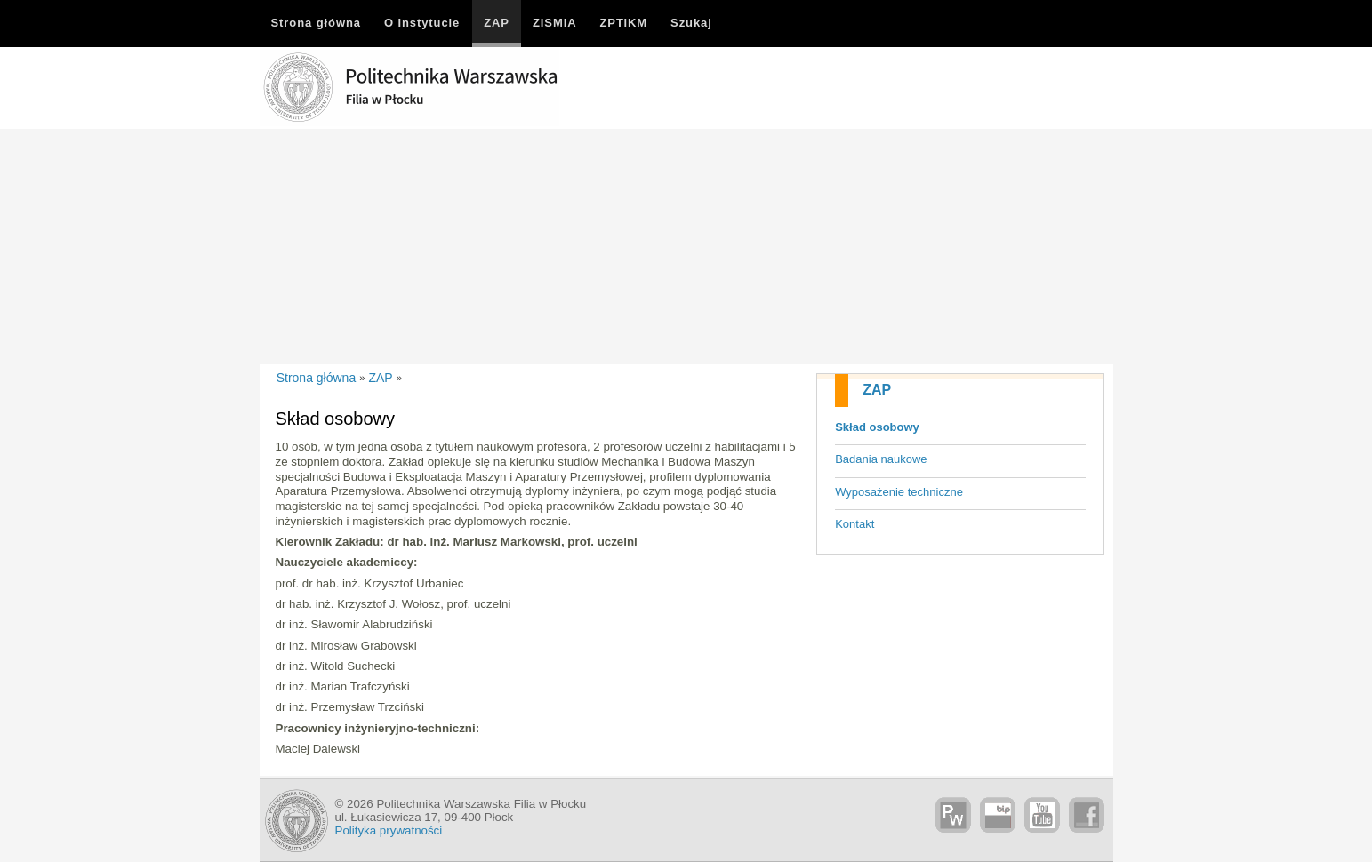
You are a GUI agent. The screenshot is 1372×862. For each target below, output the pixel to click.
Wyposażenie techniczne (899, 492)
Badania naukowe (881, 459)
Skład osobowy (877, 427)
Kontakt (854, 524)
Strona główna (317, 378)
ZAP (877, 389)
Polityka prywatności (389, 830)
